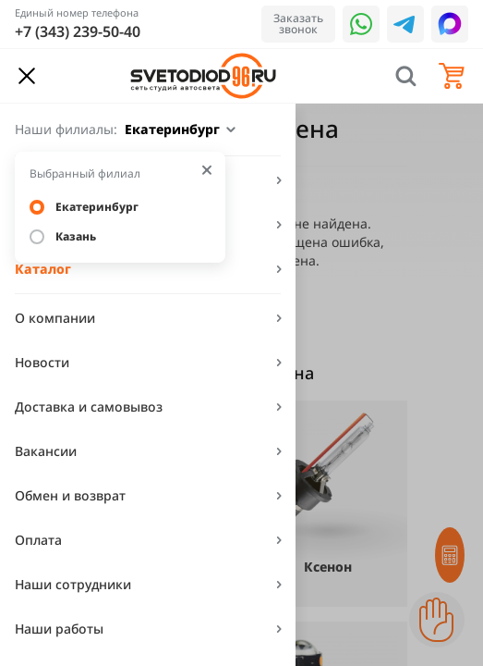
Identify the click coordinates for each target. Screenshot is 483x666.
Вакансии (46, 451)
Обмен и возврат (70, 495)
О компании (55, 318)
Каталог (43, 269)
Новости (42, 362)
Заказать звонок (298, 23)
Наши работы (59, 628)
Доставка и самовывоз (89, 406)
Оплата (38, 540)
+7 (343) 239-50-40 (77, 31)
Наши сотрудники (73, 584)
